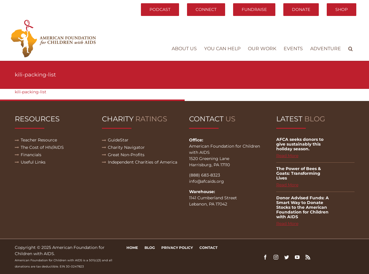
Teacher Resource (39, 140)
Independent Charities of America (142, 162)
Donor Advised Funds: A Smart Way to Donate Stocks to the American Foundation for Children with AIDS (302, 207)
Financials (31, 154)
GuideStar (118, 140)
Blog (149, 247)
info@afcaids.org (206, 181)
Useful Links (33, 162)
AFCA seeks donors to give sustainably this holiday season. (300, 144)
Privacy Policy (177, 247)
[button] (350, 49)
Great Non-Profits (126, 154)
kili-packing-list (30, 91)
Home (132, 247)
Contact (208, 247)
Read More (287, 155)
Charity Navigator (126, 147)
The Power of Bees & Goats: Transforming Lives (298, 173)
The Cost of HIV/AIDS (42, 147)
